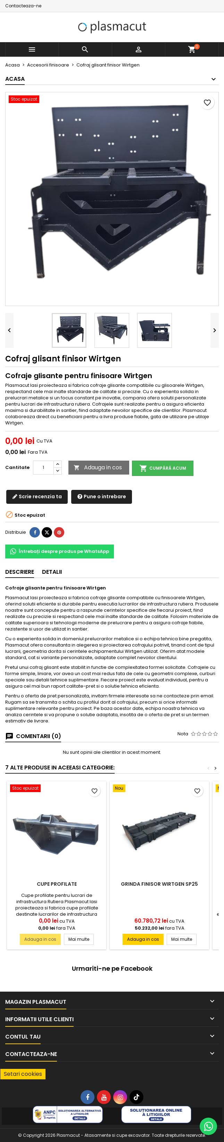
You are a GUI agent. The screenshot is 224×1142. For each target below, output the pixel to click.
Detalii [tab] (52, 572)
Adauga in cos (98, 467)
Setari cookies (23, 1074)
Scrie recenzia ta (37, 496)
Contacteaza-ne (23, 6)
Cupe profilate (57, 884)
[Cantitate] (43, 468)
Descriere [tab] (19, 572)
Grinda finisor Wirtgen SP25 (159, 884)
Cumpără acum (162, 468)
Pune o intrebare (101, 496)
